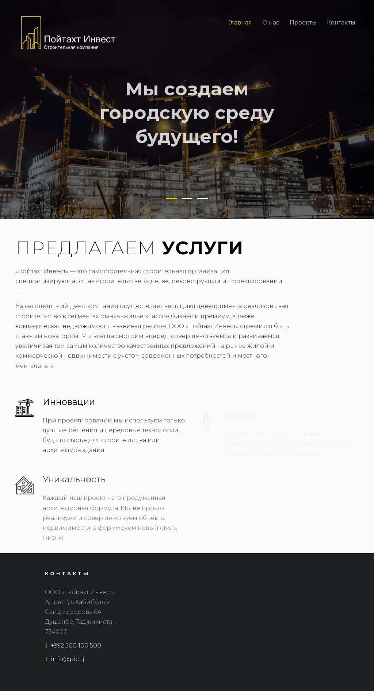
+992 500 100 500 (73, 645)
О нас (270, 22)
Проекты (303, 22)
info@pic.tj (64, 659)
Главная (240, 22)
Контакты (341, 22)
